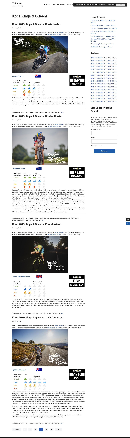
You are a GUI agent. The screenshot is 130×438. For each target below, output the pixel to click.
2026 (92, 57)
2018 (92, 80)
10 (111, 60)
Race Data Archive (59, 4)
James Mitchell (58, 32)
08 (107, 60)
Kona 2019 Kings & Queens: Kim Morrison (36, 223)
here (62, 111)
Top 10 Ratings (72, 4)
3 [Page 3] (35, 426)
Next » (58, 426)
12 (114, 60)
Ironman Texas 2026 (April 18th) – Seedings (104, 28)
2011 (92, 100)
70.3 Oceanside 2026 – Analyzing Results (103, 36)
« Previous (17, 426)
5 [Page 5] (46, 426)
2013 (92, 95)
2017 (92, 83)
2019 (92, 77)
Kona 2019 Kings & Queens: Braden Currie (36, 115)
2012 (92, 98)
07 (106, 60)
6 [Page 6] (51, 426)
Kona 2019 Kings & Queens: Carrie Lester (36, 24)
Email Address (95, 128)
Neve (13, 436)
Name (93, 136)
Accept (120, 4)
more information (109, 4)
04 (100, 57)
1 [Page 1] (24, 426)
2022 (92, 69)
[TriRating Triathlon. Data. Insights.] (18, 4)
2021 (92, 72)
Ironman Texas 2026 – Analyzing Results (103, 25)
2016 (92, 86)
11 (113, 60)
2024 (92, 63)
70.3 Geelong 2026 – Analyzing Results (102, 43)
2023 (92, 66)
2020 (92, 74)
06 (104, 60)
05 (102, 60)
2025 (92, 60)
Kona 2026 (48, 4)
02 (97, 57)
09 (109, 60)
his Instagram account (53, 34)
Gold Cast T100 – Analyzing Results (101, 46)
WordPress (26, 436)
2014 (92, 92)
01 (95, 57)
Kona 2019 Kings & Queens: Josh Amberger (37, 314)
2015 (92, 89)
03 (99, 57)
